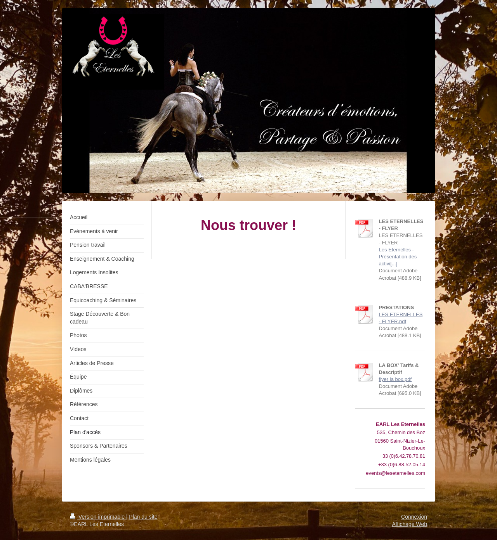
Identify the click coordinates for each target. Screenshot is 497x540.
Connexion (414, 517)
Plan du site (143, 517)
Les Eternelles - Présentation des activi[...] (398, 257)
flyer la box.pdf (395, 379)
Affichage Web (409, 524)
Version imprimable (98, 517)
